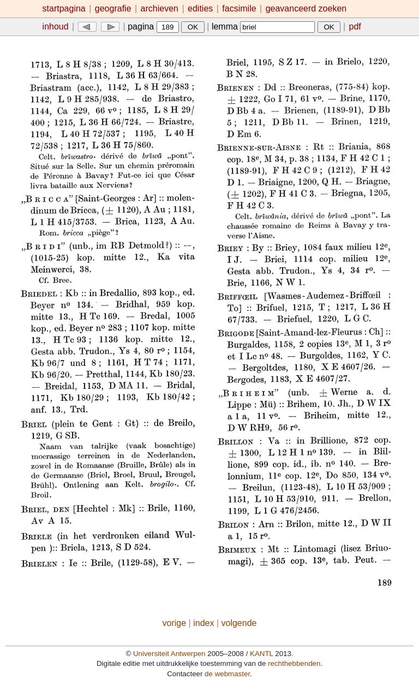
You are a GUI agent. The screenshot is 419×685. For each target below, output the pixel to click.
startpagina (64, 8)
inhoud (56, 26)
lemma (263, 26)
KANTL (261, 653)
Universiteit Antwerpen (169, 653)
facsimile (240, 8)
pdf (355, 26)
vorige (175, 623)
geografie (113, 8)
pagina (153, 26)
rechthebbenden (294, 663)
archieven (159, 8)
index (203, 623)
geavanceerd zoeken (306, 8)
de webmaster (227, 674)
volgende (239, 623)
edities (200, 8)
